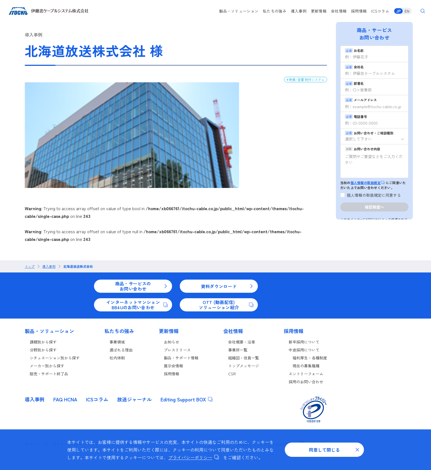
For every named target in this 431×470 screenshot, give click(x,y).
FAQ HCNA (65, 399)
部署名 (354, 83)
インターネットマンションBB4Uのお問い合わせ (137, 304)
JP (398, 11)
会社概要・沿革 (241, 342)
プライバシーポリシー (193, 457)
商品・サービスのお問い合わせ (141, 286)
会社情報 (339, 11)
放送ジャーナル (134, 399)
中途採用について (304, 350)
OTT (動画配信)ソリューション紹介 (226, 304)
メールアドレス (361, 99)
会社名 (354, 66)
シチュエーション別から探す (55, 358)
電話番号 (356, 116)
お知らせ (171, 342)
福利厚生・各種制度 (309, 358)
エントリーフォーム (306, 373)
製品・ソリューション (238, 11)
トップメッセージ (243, 365)
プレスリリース (177, 350)
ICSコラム (380, 11)
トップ (30, 266)
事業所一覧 (237, 350)
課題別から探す (43, 342)
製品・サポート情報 (181, 358)
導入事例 (298, 11)
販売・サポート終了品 (49, 373)
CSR (232, 373)
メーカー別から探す (47, 365)
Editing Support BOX (186, 399)
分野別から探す (43, 350)
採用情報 (359, 11)
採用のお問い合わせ (306, 381)
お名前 (354, 50)
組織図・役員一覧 (243, 358)
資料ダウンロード (227, 286)
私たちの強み (274, 11)
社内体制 (117, 358)
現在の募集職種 (305, 365)
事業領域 (117, 342)
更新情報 (319, 11)
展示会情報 (173, 365)
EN (407, 11)
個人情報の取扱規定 (367, 182)
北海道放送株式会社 (78, 266)
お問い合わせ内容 (362, 149)
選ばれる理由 (120, 350)
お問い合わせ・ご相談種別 (369, 133)
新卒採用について (304, 342)
